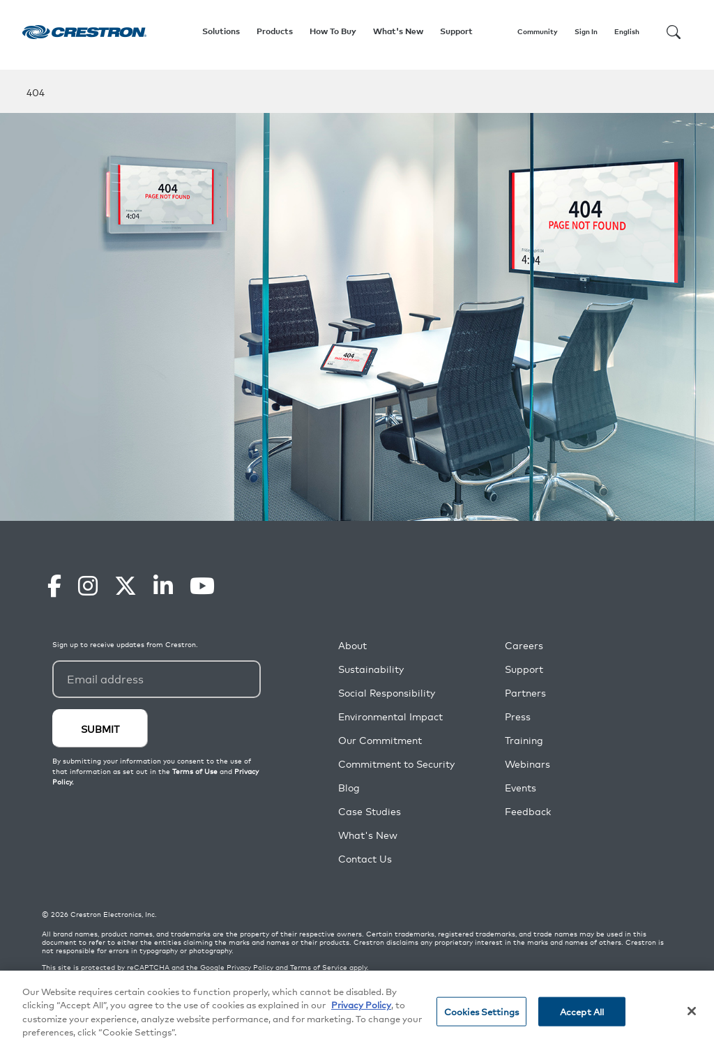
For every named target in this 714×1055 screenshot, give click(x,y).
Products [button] (275, 31)
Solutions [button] (221, 31)
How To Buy (333, 31)
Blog (349, 788)
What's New (398, 31)
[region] (357, 1013)
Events (520, 788)
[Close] (691, 1011)
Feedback (528, 811)
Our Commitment (380, 740)
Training (524, 740)
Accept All (582, 1011)
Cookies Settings (481, 1011)
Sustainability (371, 669)
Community (537, 31)
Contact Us (365, 859)
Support (524, 669)
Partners (525, 693)
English (626, 31)
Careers (524, 645)
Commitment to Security (396, 764)
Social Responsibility (386, 693)
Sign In (586, 31)
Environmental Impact (390, 716)
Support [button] (456, 31)
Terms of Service (318, 967)
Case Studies (369, 811)
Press (518, 716)
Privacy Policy (250, 967)
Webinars (527, 764)
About (352, 645)
